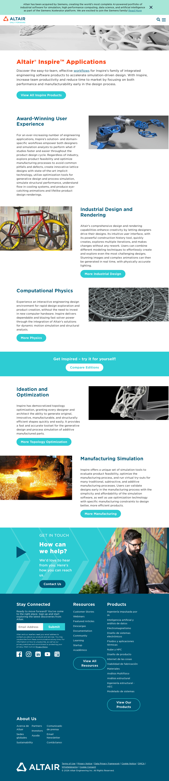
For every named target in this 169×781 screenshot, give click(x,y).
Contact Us (52, 584)
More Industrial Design (103, 274)
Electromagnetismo (119, 628)
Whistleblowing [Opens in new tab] (70, 767)
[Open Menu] (163, 20)
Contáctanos (54, 742)
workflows (81, 70)
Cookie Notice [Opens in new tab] (128, 763)
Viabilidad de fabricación (122, 663)
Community (80, 635)
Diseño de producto (119, 654)
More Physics (31, 338)
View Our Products (123, 704)
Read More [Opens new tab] (135, 10)
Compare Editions (84, 367)
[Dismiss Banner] (151, 7)
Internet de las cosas (119, 659)
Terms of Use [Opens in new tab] (68, 763)
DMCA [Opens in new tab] (141, 763)
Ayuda (36, 735)
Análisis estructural (118, 678)
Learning (78, 640)
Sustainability (25, 742)
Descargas (79, 625)
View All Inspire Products (41, 95)
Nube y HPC (114, 649)
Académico (80, 649)
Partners (37, 725)
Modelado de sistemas (120, 691)
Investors (37, 730)
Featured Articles (83, 621)
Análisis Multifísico (118, 673)
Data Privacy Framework (106, 763)
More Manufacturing (101, 513)
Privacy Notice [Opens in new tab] (84, 763)
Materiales (113, 668)
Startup (77, 645)
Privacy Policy (42, 647)
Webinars (78, 616)
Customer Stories (83, 611)
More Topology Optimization (44, 442)
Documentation (82, 630)
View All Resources (89, 663)
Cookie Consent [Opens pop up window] (88, 767)
